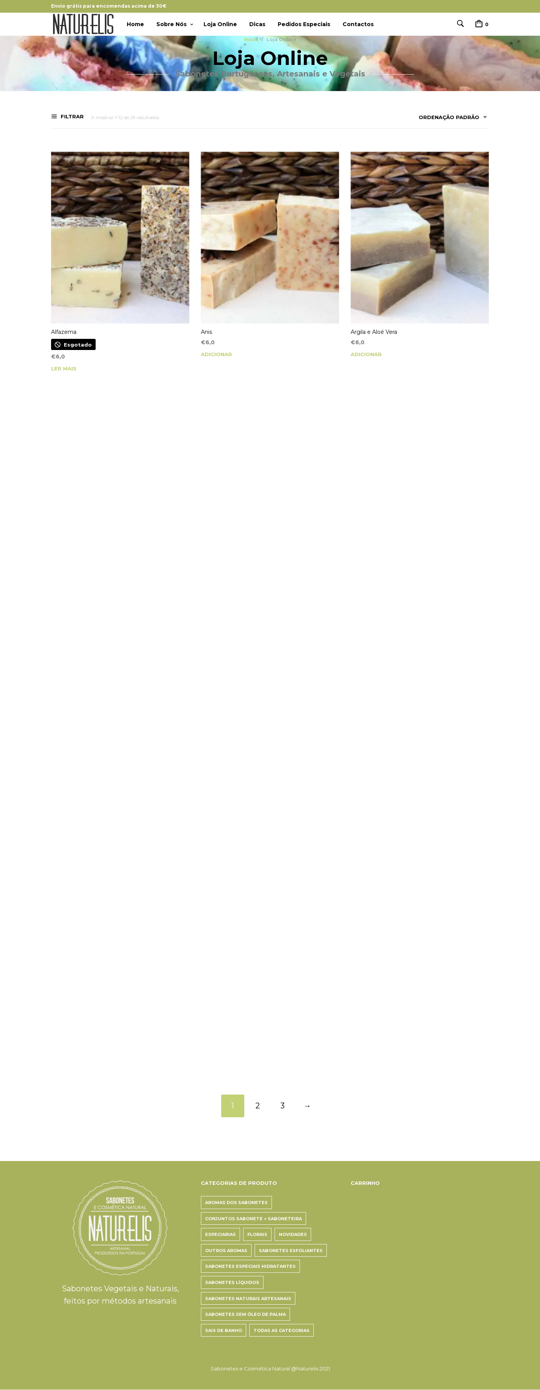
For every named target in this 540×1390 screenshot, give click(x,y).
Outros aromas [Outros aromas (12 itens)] (226, 1250)
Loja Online (220, 24)
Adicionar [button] (216, 354)
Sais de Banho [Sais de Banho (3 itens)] (223, 1330)
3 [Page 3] (282, 1106)
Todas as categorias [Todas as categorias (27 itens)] (281, 1330)
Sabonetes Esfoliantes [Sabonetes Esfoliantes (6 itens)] (291, 1250)
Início (251, 39)
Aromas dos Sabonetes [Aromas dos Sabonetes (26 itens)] (236, 1202)
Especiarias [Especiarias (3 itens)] (220, 1234)
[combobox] (450, 119)
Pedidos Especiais (304, 24)
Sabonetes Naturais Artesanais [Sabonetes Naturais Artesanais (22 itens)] (248, 1298)
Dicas (257, 24)
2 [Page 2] (257, 1106)
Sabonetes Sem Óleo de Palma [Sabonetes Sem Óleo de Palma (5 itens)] (245, 1314)
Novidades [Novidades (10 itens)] (293, 1234)
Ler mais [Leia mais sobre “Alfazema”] (63, 368)
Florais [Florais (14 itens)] (257, 1234)
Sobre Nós (171, 24)
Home (135, 24)
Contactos (358, 24)
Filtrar (71, 116)
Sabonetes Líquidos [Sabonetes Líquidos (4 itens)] (232, 1282)
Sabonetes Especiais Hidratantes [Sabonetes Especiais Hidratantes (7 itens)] (250, 1266)
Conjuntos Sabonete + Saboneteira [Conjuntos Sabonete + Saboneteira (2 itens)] (253, 1218)
